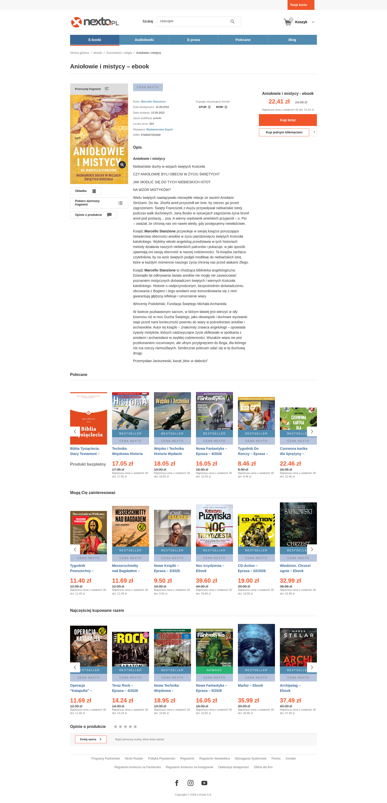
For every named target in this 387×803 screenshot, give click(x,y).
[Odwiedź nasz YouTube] (204, 783)
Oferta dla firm (263, 767)
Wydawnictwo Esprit (159, 129)
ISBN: (137, 134)
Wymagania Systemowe (251, 758)
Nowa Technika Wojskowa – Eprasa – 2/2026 (167, 686)
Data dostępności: (144, 106)
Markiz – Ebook (250, 681)
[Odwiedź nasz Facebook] (177, 783)
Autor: (137, 101)
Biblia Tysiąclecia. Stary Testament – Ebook (85, 454)
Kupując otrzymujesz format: (213, 101)
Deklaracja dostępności (233, 767)
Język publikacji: (143, 118)
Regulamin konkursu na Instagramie (189, 767)
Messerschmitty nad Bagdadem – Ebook (126, 571)
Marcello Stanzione (153, 101)
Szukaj (147, 21)
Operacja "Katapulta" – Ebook (81, 686)
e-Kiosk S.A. (204, 794)
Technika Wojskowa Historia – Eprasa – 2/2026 (127, 454)
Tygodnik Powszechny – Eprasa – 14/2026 (84, 571)
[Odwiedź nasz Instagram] (190, 783)
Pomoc (276, 758)
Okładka (81, 191)
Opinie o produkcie (88, 215)
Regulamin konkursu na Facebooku (138, 767)
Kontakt (291, 758)
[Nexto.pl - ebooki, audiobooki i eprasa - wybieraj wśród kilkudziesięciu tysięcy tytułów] (95, 22)
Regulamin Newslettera (214, 758)
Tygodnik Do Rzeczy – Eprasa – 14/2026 (253, 454)
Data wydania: (142, 112)
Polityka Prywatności (161, 758)
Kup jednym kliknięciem (284, 132)
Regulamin (187, 758)
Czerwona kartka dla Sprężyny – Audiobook (293, 454)
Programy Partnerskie (105, 758)
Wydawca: (139, 129)
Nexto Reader (134, 758)
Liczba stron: (141, 123)
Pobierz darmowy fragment (87, 202)
